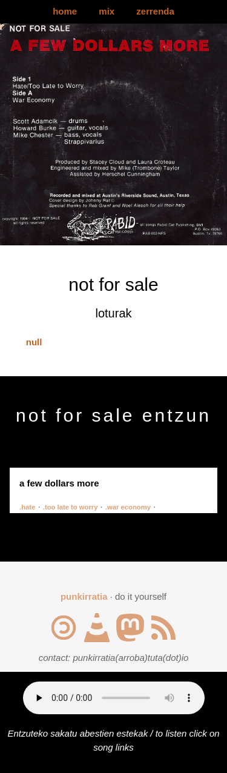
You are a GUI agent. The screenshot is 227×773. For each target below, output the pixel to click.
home (65, 11)
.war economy (128, 507)
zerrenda (155, 11)
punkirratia (84, 596)
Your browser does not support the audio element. (114, 698)
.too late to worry (70, 507)
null (34, 342)
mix (106, 11)
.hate (27, 507)
